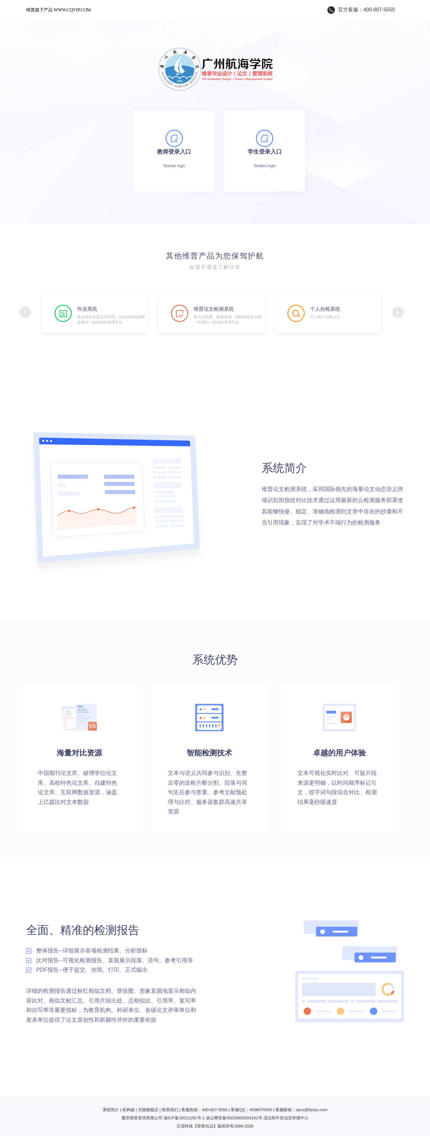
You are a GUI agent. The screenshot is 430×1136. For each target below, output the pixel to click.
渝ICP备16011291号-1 (184, 1118)
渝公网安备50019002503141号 (234, 1118)
